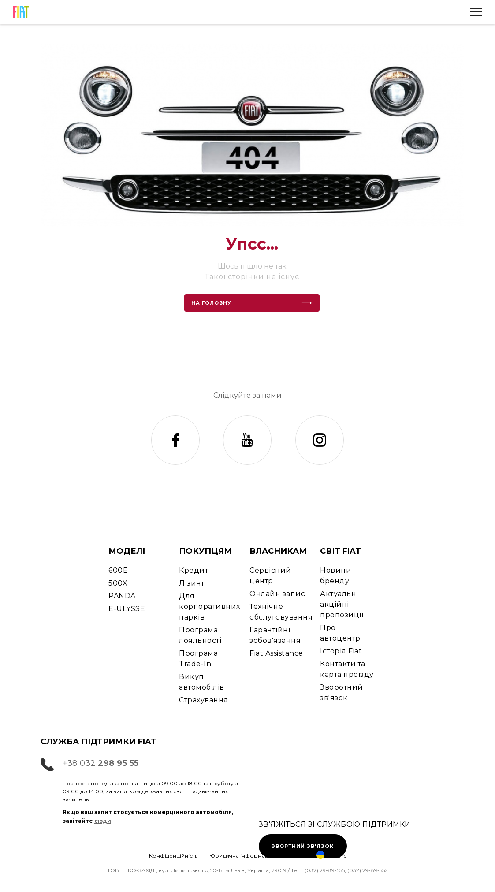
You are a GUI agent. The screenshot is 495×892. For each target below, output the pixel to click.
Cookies (295, 855)
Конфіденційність (173, 855)
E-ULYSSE (126, 609)
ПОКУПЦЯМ (205, 551)
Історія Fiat (341, 651)
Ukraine (331, 855)
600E (118, 570)
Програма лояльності (200, 635)
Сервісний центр (270, 575)
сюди (102, 820)
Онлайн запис (277, 594)
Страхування (203, 700)
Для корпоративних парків (209, 606)
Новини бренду (335, 575)
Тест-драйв (49, 882)
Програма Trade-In (198, 658)
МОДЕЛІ (126, 551)
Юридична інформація (241, 855)
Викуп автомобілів (201, 681)
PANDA (121, 596)
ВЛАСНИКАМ (278, 551)
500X (117, 583)
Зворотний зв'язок (341, 692)
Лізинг (192, 583)
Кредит (193, 570)
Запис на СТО (148, 882)
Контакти (247, 882)
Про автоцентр (340, 632)
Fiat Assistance (276, 653)
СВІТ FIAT (340, 551)
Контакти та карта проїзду (346, 669)
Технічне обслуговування (281, 611)
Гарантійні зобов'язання (275, 635)
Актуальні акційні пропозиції (341, 604)
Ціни (346, 882)
